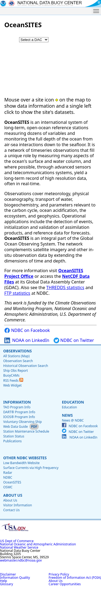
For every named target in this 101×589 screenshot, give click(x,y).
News (67, 415)
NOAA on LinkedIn (26, 340)
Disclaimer (8, 574)
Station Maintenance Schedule (26, 431)
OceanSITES (12, 482)
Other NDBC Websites (25, 457)
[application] (50, 65)
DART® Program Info (19, 412)
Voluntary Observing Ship (22, 421)
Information (17, 402)
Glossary (6, 584)
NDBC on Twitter (74, 340)
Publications (12, 441)
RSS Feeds (13, 380)
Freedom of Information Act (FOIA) (75, 577)
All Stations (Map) (16, 356)
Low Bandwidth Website (21, 463)
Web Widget (12, 385)
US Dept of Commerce (17, 541)
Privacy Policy (59, 574)
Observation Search (18, 361)
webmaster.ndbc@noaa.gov (21, 560)
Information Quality (15, 577)
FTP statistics (17, 293)
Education (73, 402)
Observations (17, 350)
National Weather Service (19, 547)
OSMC (7, 487)
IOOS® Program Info (19, 417)
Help (3, 581)
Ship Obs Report (15, 370)
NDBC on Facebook (27, 330)
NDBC (7, 477)
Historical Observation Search (25, 365)
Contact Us (11, 510)
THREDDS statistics (65, 287)
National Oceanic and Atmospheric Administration (38, 544)
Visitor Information (17, 505)
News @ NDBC (73, 420)
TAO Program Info (16, 407)
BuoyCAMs (11, 375)
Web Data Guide (15, 426)
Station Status (13, 436)
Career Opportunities (65, 584)
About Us (12, 495)
